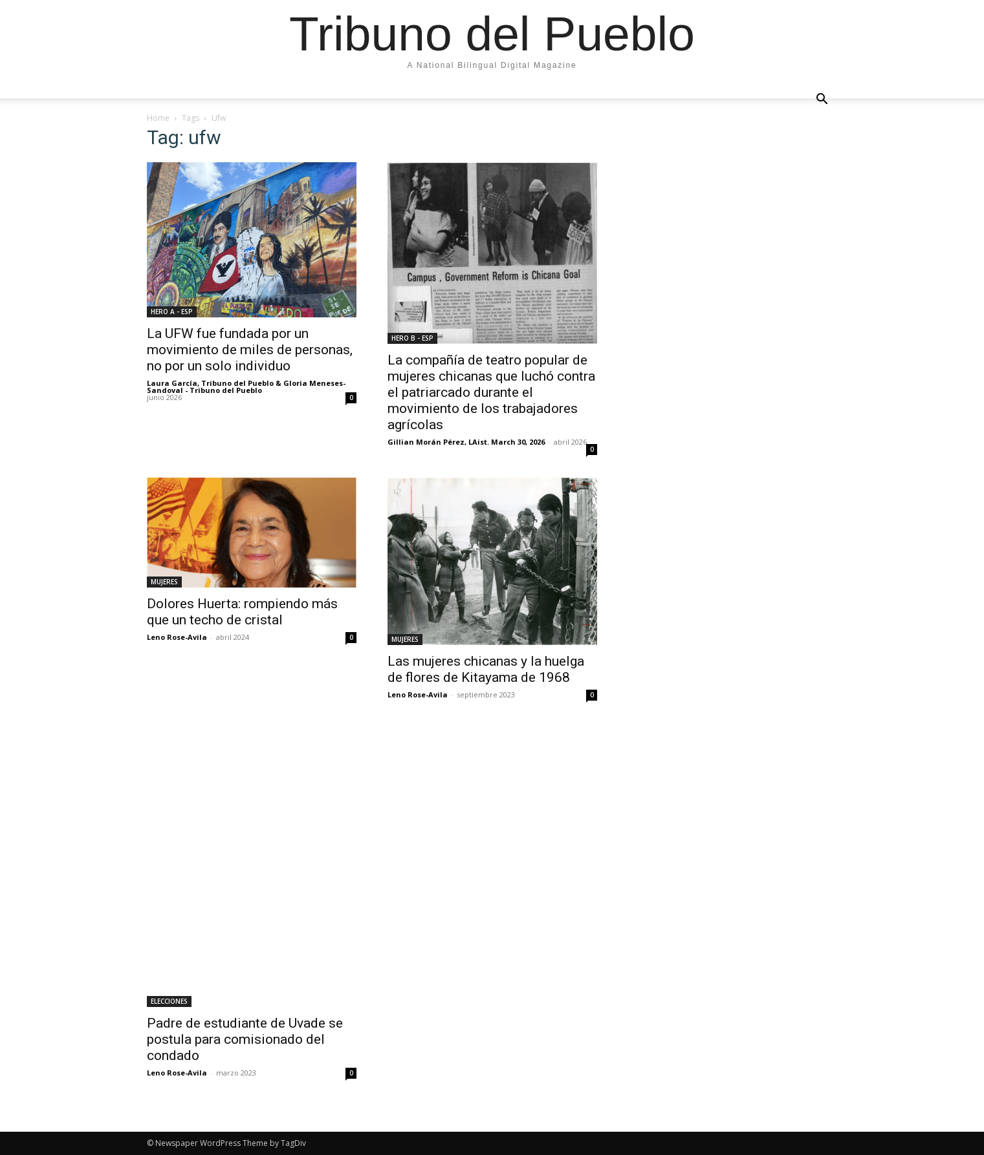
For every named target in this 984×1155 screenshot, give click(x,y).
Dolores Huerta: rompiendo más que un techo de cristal (242, 612)
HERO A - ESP (172, 311)
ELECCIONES (169, 1001)
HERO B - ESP (412, 338)
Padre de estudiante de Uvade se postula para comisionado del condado (245, 1039)
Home (158, 117)
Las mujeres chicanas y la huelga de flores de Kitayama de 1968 (486, 669)
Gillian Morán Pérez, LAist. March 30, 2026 (466, 442)
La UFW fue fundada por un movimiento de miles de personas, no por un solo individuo (250, 350)
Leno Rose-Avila (177, 637)
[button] (822, 99)
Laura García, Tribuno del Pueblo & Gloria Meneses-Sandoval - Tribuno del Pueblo (246, 386)
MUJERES (164, 581)
